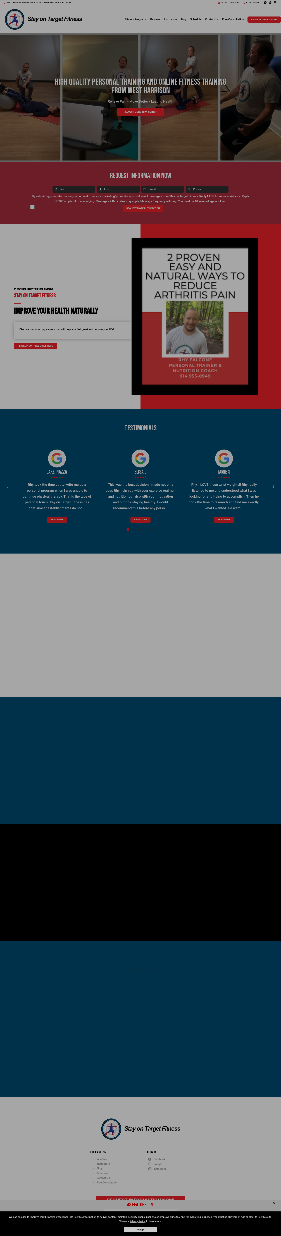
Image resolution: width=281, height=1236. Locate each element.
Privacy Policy (138, 1221)
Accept (140, 1229)
